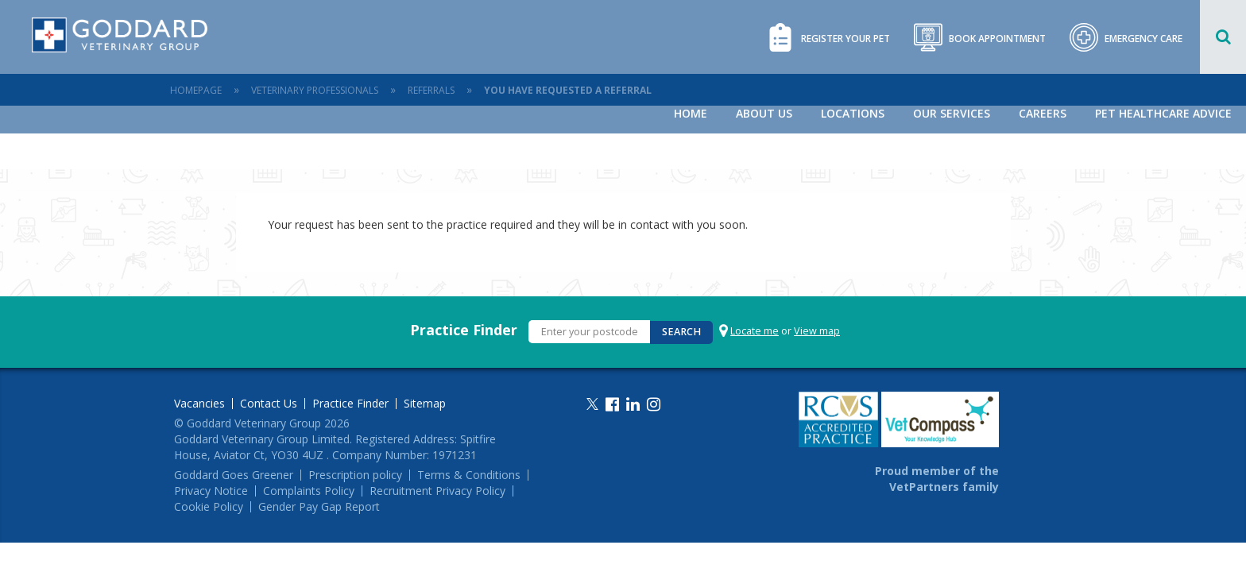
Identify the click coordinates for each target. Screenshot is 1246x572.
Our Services (951, 113)
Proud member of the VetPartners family (937, 478)
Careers (1042, 113)
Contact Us (268, 403)
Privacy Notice (211, 491)
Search (681, 331)
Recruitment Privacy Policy (437, 491)
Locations (852, 113)
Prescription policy (355, 475)
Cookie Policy (208, 506)
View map (817, 331)
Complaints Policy (308, 491)
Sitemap (425, 403)
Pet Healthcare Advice (1163, 113)
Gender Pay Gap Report (319, 506)
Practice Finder (463, 329)
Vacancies (199, 403)
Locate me (754, 331)
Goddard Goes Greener (233, 475)
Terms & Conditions (468, 475)
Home (690, 113)
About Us (764, 113)
